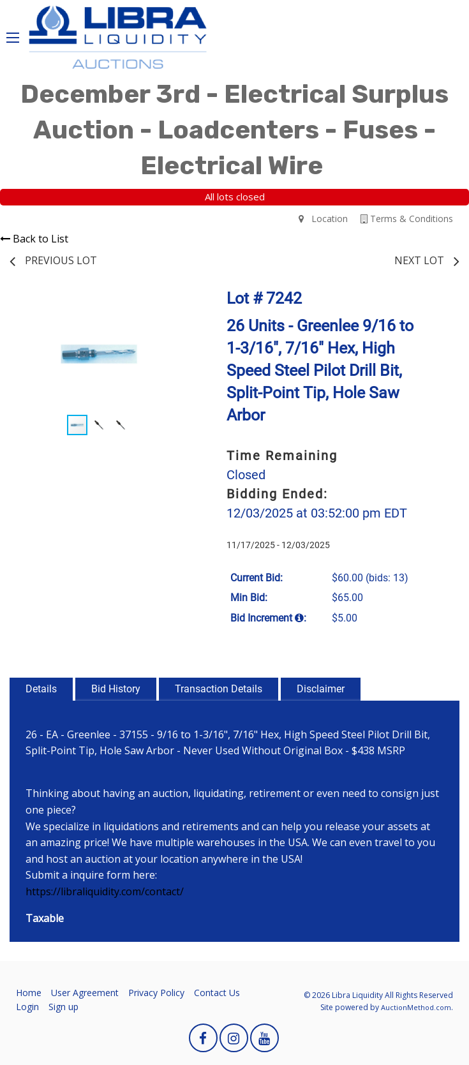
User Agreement (85, 993)
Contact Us (217, 993)
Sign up (63, 1007)
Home (28, 993)
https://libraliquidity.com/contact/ (105, 891)
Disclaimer (321, 689)
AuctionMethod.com (416, 1007)
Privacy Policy (156, 993)
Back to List (34, 239)
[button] (176, 306)
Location (323, 218)
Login (27, 1007)
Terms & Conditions (407, 218)
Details (41, 689)
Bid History (115, 689)
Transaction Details (218, 689)
